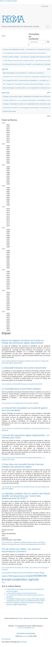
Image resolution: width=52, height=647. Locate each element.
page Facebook (35, 618)
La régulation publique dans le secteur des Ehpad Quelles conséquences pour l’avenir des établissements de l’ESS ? (26, 495)
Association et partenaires (26, 633)
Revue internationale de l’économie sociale (20, 26)
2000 (3, 144)
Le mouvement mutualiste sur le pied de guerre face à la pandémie (25, 409)
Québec (8, 573)
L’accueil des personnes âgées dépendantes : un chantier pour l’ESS (25, 436)
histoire (4, 576)
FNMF (10, 576)
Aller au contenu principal (8, 1)
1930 (3, 290)
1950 (3, 249)
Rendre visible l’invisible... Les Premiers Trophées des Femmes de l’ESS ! (27, 57)
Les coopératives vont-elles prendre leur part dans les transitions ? (25, 53)
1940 (3, 269)
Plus (3, 582)
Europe (6, 579)
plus (48, 69)
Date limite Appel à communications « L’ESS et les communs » (23, 73)
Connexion (44, 6)
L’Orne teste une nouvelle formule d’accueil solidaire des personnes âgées (23, 465)
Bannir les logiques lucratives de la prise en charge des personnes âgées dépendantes (23, 341)
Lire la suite (22, 384)
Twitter (20, 618)
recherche (40, 575)
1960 (3, 228)
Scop (42, 573)
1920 (3, 311)
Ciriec (4, 573)
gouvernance (19, 576)
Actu (3, 36)
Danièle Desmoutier (9, 111)
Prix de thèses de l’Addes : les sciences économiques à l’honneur (21, 550)
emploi (29, 576)
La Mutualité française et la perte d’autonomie (24, 368)
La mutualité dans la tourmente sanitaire (21, 389)
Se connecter (6, 639)
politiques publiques (33, 573)
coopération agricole (25, 579)
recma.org (25, 636)
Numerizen (23, 642)
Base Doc (6, 93)
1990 (3, 165)
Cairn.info (29, 6)
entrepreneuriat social (19, 573)
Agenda (5, 69)
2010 (3, 123)
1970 (3, 207)
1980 (3, 186)
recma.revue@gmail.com (26, 628)
